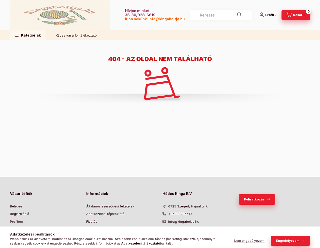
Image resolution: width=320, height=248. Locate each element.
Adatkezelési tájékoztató (105, 214)
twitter (174, 234)
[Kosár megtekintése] (296, 15)
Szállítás (92, 229)
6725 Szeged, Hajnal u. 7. (188, 206)
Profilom (16, 221)
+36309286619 (180, 214)
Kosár (14, 229)
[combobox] (221, 15)
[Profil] (268, 15)
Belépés (16, 206)
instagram (194, 234)
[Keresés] (239, 15)
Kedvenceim (19, 237)
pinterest (184, 234)
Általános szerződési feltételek (110, 206)
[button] (28, 35)
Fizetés (91, 221)
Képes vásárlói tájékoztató (76, 35)
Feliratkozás (254, 199)
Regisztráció (19, 214)
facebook (164, 234)
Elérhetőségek (97, 237)
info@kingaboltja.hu (166, 19)
